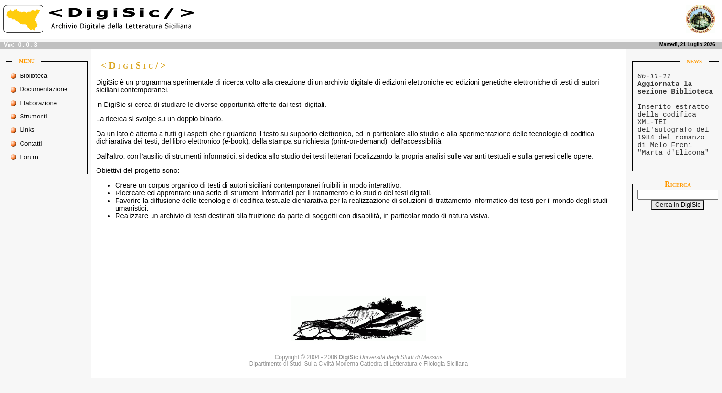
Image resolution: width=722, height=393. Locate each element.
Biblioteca (37, 75)
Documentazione (40, 89)
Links (37, 129)
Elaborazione (39, 102)
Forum (38, 156)
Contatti (37, 143)
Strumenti (38, 116)
